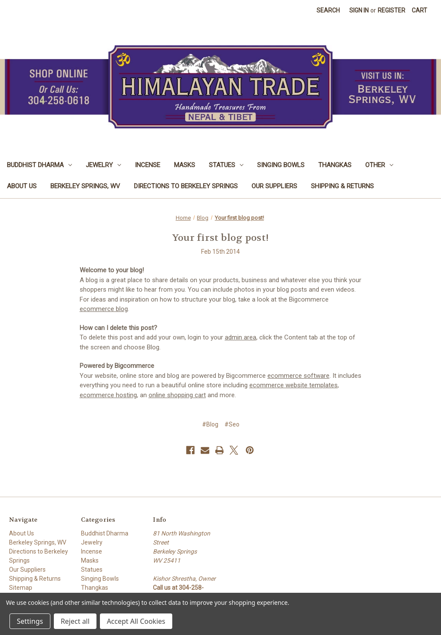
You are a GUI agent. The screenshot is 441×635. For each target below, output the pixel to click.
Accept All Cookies (136, 621)
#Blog (210, 424)
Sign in (359, 10)
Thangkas (334, 165)
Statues (226, 165)
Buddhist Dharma (39, 165)
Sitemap (20, 587)
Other (379, 165)
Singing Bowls (280, 165)
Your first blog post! (220, 238)
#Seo (231, 424)
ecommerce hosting (108, 395)
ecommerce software (298, 376)
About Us (22, 186)
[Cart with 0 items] (419, 10)
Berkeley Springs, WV (85, 186)
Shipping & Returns (342, 186)
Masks (184, 165)
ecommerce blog (104, 309)
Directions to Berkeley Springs (186, 186)
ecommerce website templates (293, 385)
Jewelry (103, 165)
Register (391, 10)
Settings (30, 621)
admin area (240, 337)
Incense (147, 165)
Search (328, 10)
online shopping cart (177, 395)
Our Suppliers (274, 186)
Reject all (75, 621)
